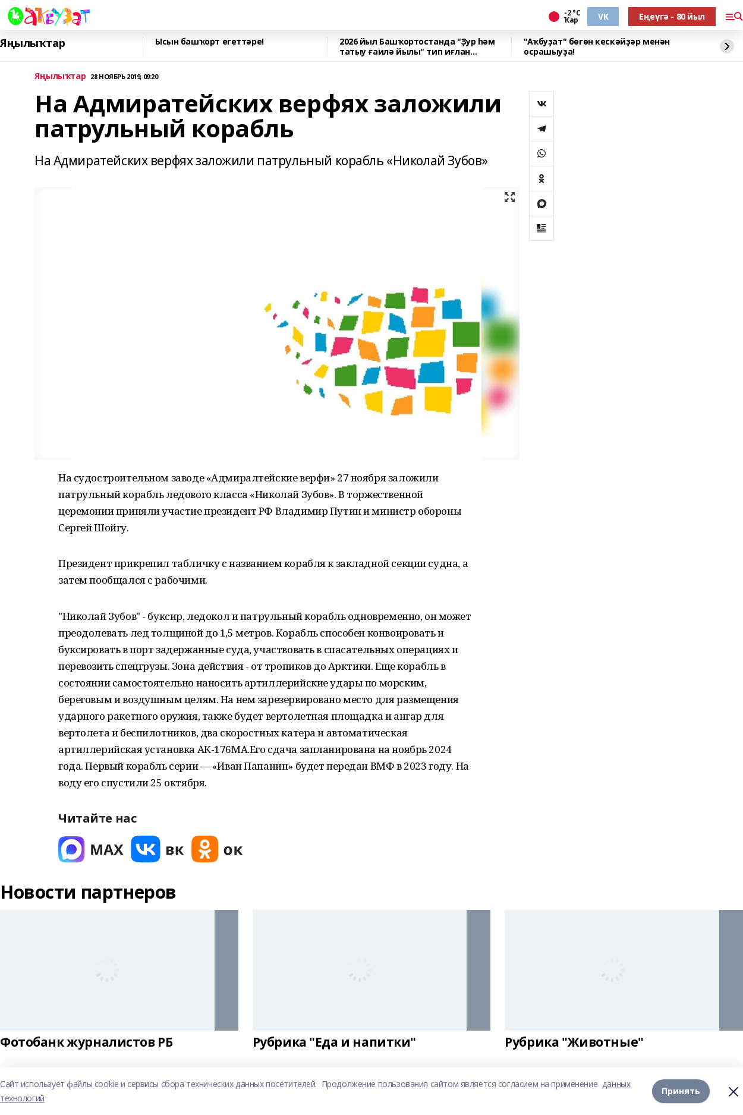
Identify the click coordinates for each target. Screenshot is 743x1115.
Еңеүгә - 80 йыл (672, 16)
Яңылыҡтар (32, 43)
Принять (681, 1091)
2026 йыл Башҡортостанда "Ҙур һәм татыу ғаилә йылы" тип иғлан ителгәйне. (417, 46)
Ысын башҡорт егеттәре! (209, 42)
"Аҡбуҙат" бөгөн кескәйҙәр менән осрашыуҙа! (597, 46)
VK (603, 16)
